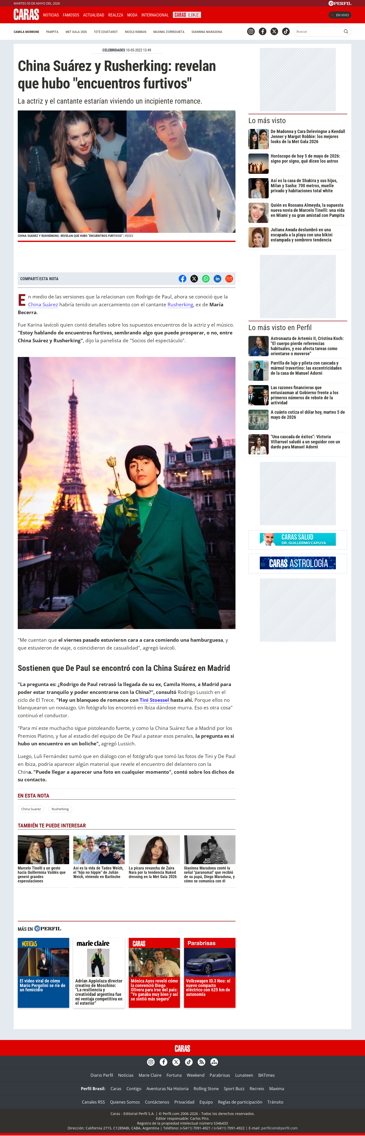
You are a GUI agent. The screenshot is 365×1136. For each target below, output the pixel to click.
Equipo (206, 1102)
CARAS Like (187, 14)
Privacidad (184, 1102)
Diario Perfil (101, 1075)
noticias (43, 944)
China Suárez (43, 304)
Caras (116, 1088)
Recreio (257, 1088)
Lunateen (244, 1075)
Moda (132, 15)
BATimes (266, 1075)
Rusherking (180, 304)
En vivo (340, 15)
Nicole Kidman (135, 32)
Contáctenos (157, 1102)
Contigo (133, 1088)
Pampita (52, 32)
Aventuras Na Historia (168, 1088)
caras (154, 944)
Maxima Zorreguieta (169, 32)
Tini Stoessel (155, 699)
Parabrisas (220, 1075)
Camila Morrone (26, 32)
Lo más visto (267, 120)
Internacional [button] (155, 15)
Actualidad (93, 15)
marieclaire (99, 944)
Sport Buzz (234, 1088)
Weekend (196, 1075)
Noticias (51, 15)
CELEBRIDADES (113, 50)
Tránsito (275, 1102)
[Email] (229, 278)
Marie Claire (150, 1075)
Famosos (71, 15)
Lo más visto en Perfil (280, 327)
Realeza (115, 15)
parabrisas (209, 944)
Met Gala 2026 (76, 32)
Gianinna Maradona (207, 32)
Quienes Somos (125, 1102)
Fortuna (174, 1075)
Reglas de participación (240, 1102)
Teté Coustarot (106, 32)
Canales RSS (93, 1102)
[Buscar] (318, 31)
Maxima (276, 1088)
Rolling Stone (206, 1088)
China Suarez (31, 809)
